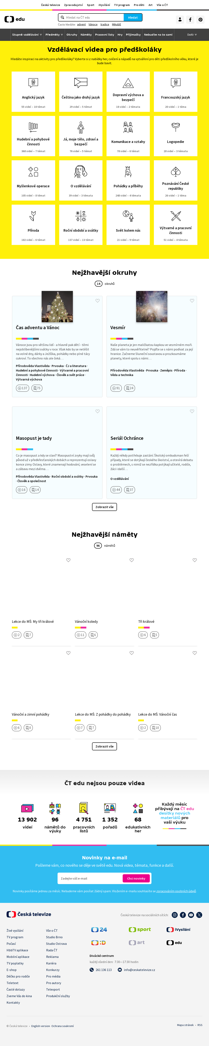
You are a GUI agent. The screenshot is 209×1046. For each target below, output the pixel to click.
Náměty (86, 34)
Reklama (52, 957)
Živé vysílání (15, 930)
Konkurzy (52, 970)
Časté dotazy (16, 989)
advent (81, 24)
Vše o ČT (162, 5)
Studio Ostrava (56, 944)
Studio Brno (54, 937)
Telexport (53, 989)
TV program (122, 5)
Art (151, 5)
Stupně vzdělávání (25, 34)
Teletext (13, 983)
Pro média (53, 976)
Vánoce (93, 24)
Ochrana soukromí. (62, 1026)
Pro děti (139, 5)
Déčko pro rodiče (18, 976)
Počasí (11, 944)
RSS (200, 1025)
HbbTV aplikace (17, 950)
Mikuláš (116, 24)
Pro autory (53, 983)
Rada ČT (52, 950)
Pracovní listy (104, 34)
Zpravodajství (73, 5)
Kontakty (13, 1002)
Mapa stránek (185, 1025)
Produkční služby (58, 996)
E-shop (12, 970)
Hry (120, 34)
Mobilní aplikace (18, 957)
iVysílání (104, 5)
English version (40, 1026)
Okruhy (72, 34)
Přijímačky (133, 34)
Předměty (53, 34)
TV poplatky (15, 963)
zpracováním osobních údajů (176, 891)
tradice (104, 24)
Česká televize (50, 5)
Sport (90, 5)
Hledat (133, 17)
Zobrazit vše (104, 507)
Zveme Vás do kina (19, 996)
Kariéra (51, 963)
